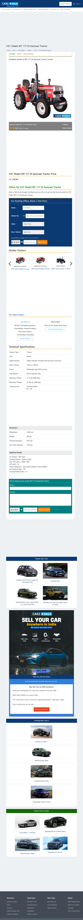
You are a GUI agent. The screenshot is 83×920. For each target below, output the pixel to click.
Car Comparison (52, 905)
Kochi (35, 905)
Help (69, 902)
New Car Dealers (65, 9)
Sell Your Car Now (41, 709)
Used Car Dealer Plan (29, 9)
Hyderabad (30, 911)
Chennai (29, 905)
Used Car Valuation (12, 914)
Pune (35, 902)
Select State (65, 4)
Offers (12, 54)
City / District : (16, 232)
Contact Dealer (25, 339)
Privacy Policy (76, 911)
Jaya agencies (25, 322)
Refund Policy (76, 902)
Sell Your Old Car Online (41, 677)
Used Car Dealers (43, 9)
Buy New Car (54, 9)
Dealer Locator (51, 908)
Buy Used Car (17, 9)
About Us (70, 905)
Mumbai (29, 902)
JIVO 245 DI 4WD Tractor (20, 269)
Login (77, 4)
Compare (65, 124)
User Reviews (28, 54)
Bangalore (30, 908)
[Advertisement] (41, 28)
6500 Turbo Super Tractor (60, 269)
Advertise (70, 908)
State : (13, 224)
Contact (77, 905)
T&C (69, 911)
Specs (19, 54)
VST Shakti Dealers (16, 315)
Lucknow (34, 914)
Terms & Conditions (33, 238)
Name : (13, 208)
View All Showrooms (55, 329)
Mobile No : (15, 216)
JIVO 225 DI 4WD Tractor (40, 269)
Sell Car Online (6, 9)
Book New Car (51, 902)
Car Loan (9, 908)
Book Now (42, 242)
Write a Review (67, 128)
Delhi (28, 914)
